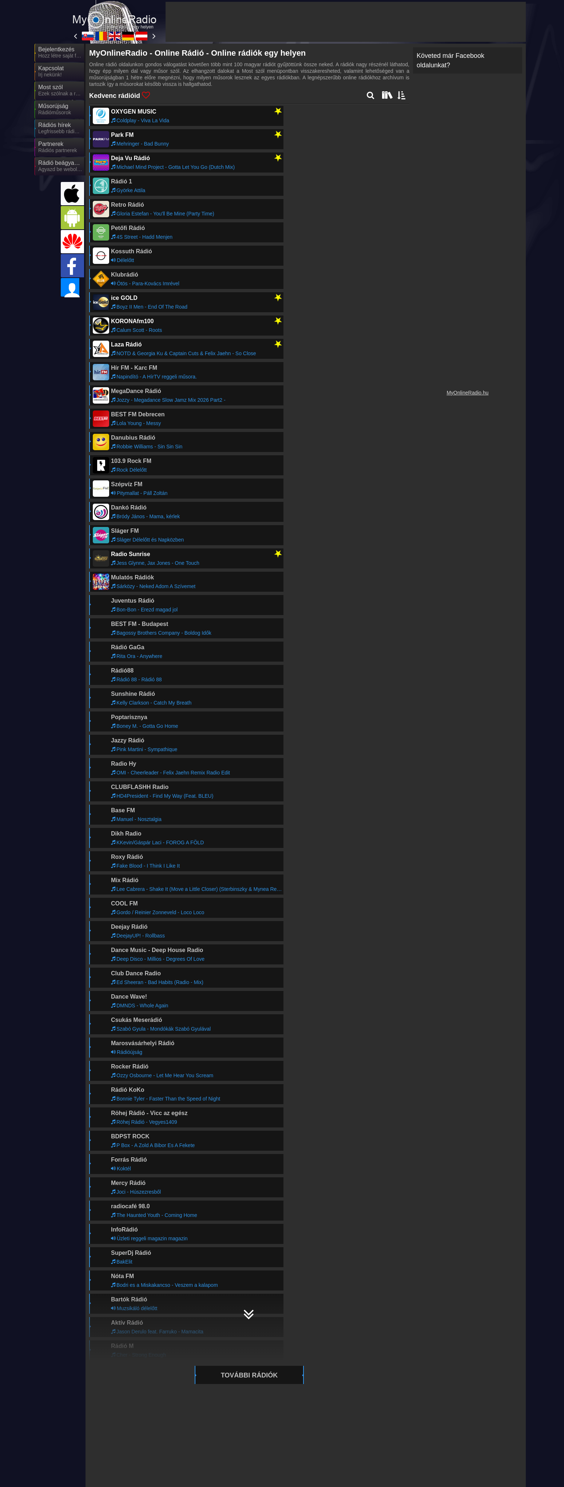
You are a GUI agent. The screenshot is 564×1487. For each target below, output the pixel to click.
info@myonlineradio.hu (134, 1060)
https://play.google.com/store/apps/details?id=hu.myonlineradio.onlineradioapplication (268, 1027)
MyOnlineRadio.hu (467, 393)
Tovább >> (172, 1204)
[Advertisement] (345, 21)
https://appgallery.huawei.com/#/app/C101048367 (230, 1034)
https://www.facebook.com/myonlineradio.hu (165, 1047)
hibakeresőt (104, 972)
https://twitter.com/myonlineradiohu (148, 1053)
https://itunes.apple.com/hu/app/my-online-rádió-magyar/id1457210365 (243, 1040)
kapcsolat (101, 985)
